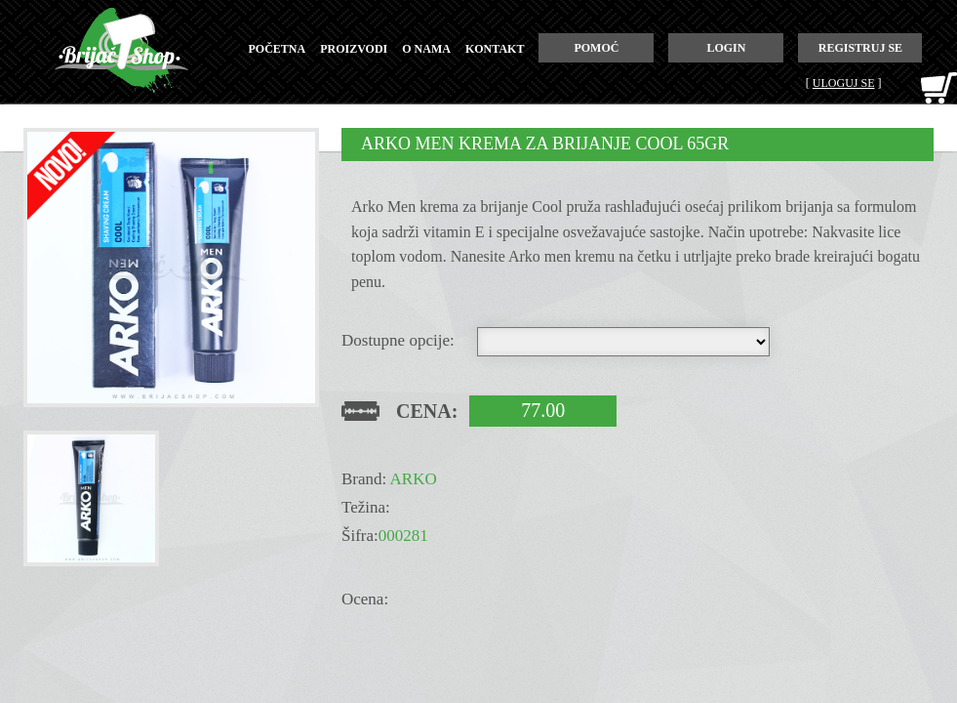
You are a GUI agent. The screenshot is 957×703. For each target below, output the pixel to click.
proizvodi (353, 49)
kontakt (494, 49)
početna (277, 49)
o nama (426, 49)
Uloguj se (844, 83)
